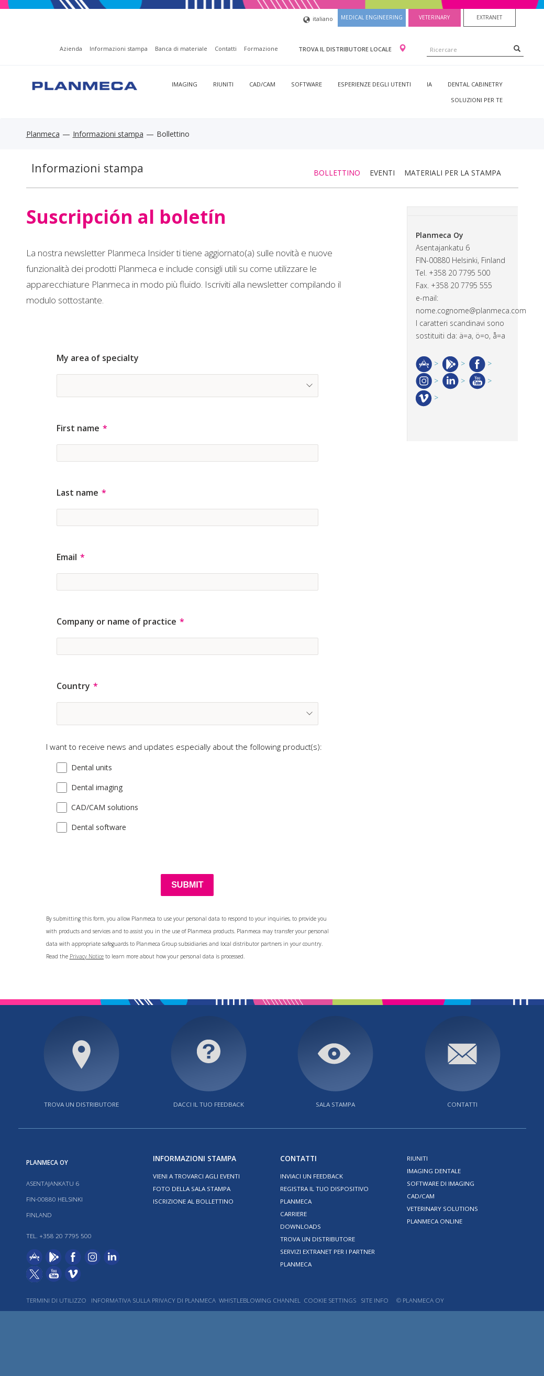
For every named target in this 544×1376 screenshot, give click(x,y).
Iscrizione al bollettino (193, 1201)
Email (67, 557)
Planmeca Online (434, 1221)
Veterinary (434, 17)
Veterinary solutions (442, 1209)
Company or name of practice (116, 621)
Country (73, 686)
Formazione (261, 48)
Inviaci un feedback (311, 1176)
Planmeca (43, 134)
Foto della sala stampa (191, 1189)
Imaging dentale (434, 1171)
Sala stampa (335, 1104)
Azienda (71, 48)
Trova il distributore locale (345, 49)
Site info (374, 1300)
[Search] (517, 48)
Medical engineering (372, 17)
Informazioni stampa (119, 48)
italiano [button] (318, 19)
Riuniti (223, 84)
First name (78, 428)
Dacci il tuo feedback (208, 1104)
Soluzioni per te (477, 100)
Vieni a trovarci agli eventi (196, 1176)
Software (306, 84)
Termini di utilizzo (56, 1300)
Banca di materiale (181, 48)
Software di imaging (440, 1183)
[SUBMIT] (187, 885)
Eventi (382, 173)
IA (429, 84)
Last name (77, 492)
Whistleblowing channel (260, 1300)
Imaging (184, 84)
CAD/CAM (262, 84)
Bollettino (337, 173)
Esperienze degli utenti (374, 84)
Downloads (300, 1226)
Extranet (489, 17)
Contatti (226, 48)
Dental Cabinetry (475, 84)
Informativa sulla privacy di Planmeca (153, 1300)
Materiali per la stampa (452, 173)
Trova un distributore (81, 1104)
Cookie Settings (330, 1300)
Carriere (293, 1214)
